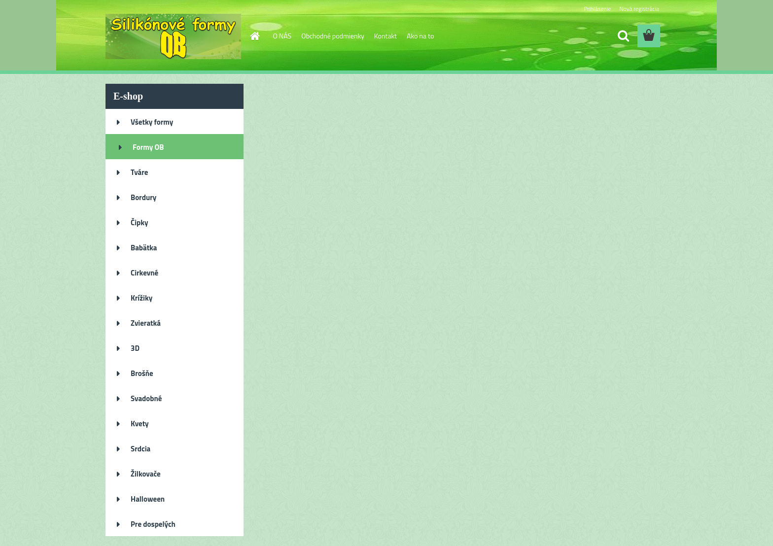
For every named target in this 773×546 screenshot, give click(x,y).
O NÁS (282, 36)
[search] (623, 36)
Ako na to (420, 36)
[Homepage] (254, 36)
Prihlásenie (597, 8)
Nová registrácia (639, 8)
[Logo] (173, 36)
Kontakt (385, 36)
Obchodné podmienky (332, 36)
